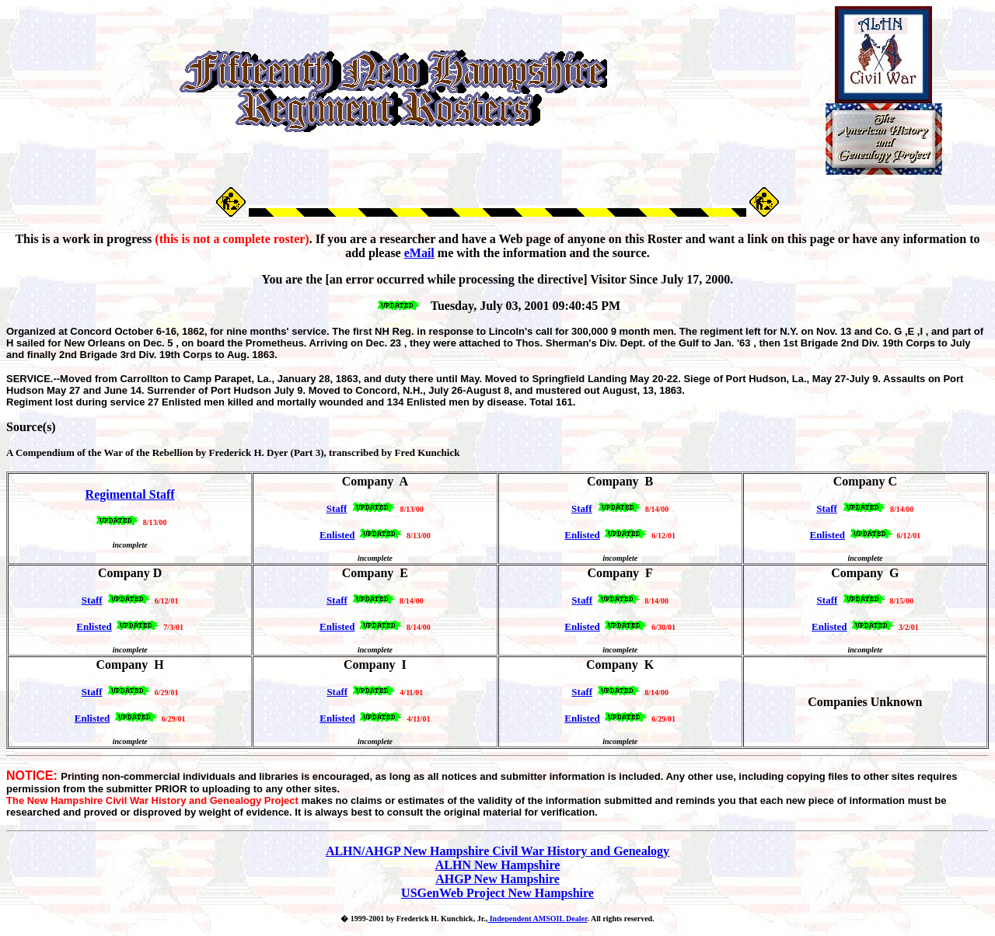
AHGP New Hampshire (497, 879)
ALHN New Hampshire (497, 865)
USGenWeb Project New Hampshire (497, 892)
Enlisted (582, 626)
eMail (419, 252)
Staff (92, 600)
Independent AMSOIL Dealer (537, 918)
